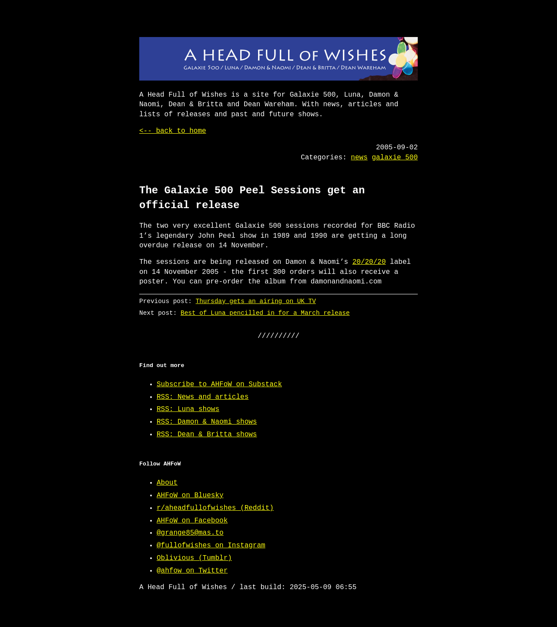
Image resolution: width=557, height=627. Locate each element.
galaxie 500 (395, 157)
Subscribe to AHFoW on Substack (219, 384)
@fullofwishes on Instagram (211, 545)
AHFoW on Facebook (192, 521)
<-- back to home (172, 131)
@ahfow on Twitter (192, 571)
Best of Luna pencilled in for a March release (265, 313)
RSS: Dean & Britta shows (207, 434)
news (359, 157)
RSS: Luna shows (188, 409)
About (167, 483)
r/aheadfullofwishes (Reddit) (215, 508)
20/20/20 (369, 262)
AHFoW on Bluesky (190, 495)
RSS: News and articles (202, 397)
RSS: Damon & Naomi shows (207, 422)
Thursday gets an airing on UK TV (256, 301)
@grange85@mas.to (190, 533)
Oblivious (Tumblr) (194, 558)
